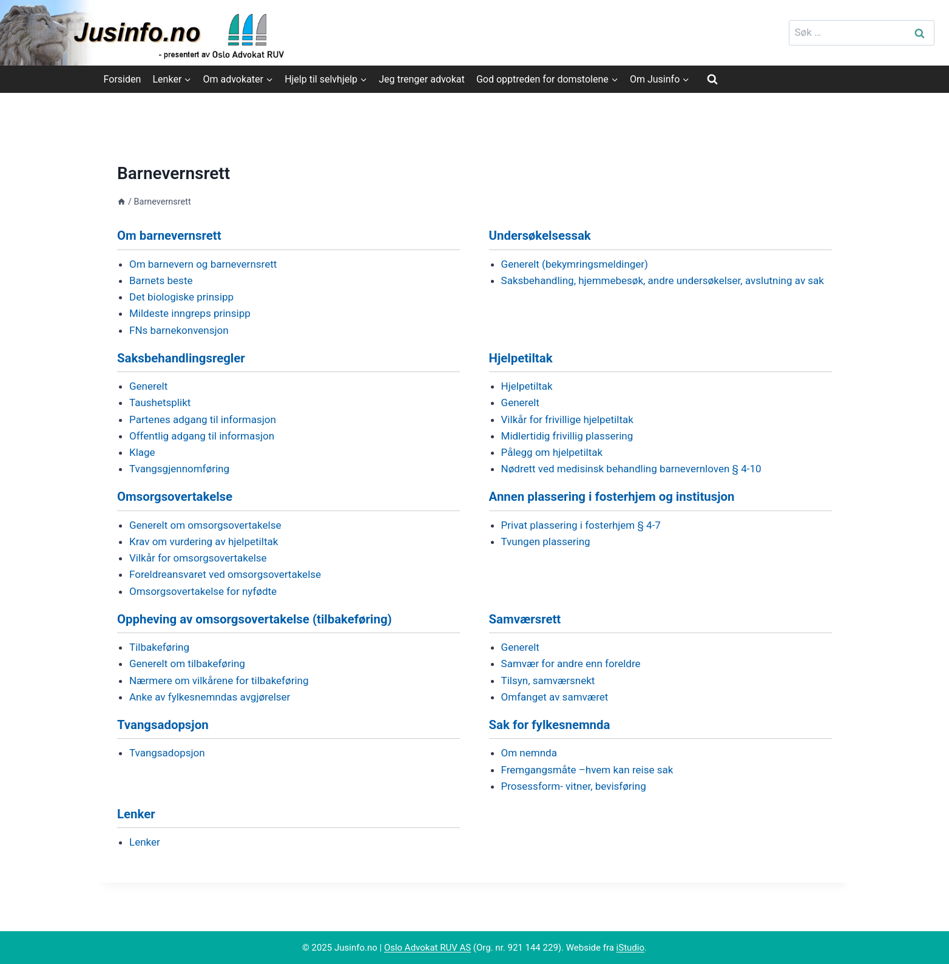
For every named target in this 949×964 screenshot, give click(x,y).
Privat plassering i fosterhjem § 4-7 (581, 525)
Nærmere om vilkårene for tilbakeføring (218, 680)
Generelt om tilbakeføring (187, 663)
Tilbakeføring (159, 647)
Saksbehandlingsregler (181, 358)
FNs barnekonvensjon (179, 330)
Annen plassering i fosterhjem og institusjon (612, 496)
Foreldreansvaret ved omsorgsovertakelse (225, 574)
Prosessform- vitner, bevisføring (573, 786)
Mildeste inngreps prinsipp (190, 313)
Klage (142, 452)
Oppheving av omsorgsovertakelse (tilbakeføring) (254, 619)
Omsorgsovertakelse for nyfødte (203, 591)
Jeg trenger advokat (421, 79)
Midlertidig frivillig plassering (567, 436)
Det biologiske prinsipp (181, 297)
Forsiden (122, 79)
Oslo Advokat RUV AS (427, 947)
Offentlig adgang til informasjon (201, 436)
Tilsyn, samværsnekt (548, 680)
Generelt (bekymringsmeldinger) (574, 264)
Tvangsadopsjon (163, 725)
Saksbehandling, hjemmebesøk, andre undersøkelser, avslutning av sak (662, 280)
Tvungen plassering (545, 541)
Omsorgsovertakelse (174, 496)
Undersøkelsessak (540, 235)
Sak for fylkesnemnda (549, 725)
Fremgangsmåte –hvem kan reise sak (587, 770)
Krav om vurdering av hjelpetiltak (203, 541)
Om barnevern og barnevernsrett (203, 264)
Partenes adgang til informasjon (202, 419)
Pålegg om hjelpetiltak (552, 452)
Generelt (148, 386)
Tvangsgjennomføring (179, 469)
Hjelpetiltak (521, 358)
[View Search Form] (712, 79)
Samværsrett (525, 619)
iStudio (630, 947)
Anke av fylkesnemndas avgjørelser (209, 697)
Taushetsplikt (160, 402)
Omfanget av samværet (555, 697)
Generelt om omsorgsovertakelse (205, 525)
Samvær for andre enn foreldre (571, 663)
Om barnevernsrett (169, 235)
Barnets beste (160, 280)
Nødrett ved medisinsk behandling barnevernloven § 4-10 (631, 469)
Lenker (136, 814)
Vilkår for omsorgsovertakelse (198, 558)
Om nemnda (529, 753)
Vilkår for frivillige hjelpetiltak (567, 419)
